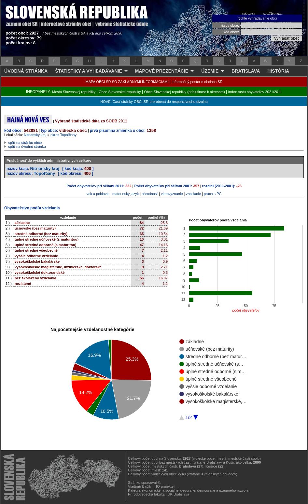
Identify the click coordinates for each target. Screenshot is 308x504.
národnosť (150, 194)
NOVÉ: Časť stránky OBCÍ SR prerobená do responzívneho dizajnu (153, 102)
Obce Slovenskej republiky (120, 92)
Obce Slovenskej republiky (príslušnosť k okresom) (184, 92)
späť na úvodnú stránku (27, 146)
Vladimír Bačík (139, 486)
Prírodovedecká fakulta (146, 494)
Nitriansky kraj (35, 135)
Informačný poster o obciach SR (197, 82)
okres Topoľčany (63, 135)
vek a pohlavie (98, 194)
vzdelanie (193, 194)
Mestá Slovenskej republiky (73, 92)
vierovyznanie (172, 194)
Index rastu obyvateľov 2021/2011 (255, 92)
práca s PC (212, 194)
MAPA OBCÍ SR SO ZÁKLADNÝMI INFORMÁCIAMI (127, 82)
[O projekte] (165, 486)
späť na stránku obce (25, 143)
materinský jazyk (125, 194)
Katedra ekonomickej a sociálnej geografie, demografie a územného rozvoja (188, 490)
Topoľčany (44, 173)
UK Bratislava (178, 494)
